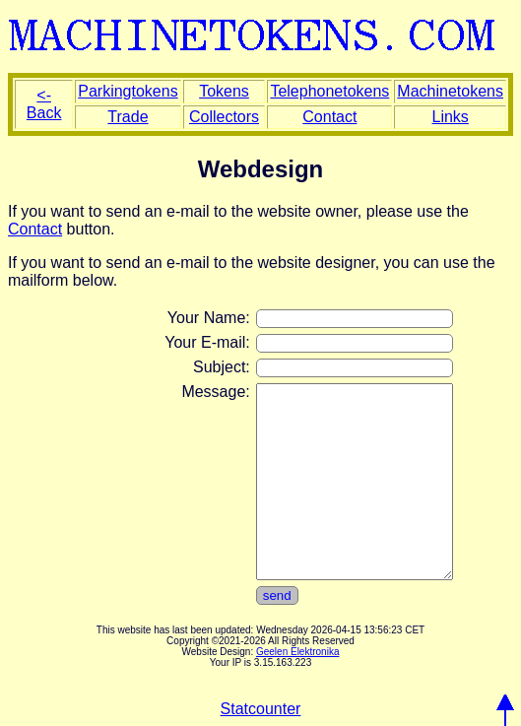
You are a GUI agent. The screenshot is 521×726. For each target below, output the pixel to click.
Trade (127, 116)
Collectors (224, 116)
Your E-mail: (207, 342)
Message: (215, 391)
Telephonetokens (329, 91)
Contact (329, 116)
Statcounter (261, 708)
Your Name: (208, 317)
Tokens (224, 91)
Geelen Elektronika (298, 651)
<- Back (44, 104)
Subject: (221, 367)
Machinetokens (450, 91)
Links (450, 116)
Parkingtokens (127, 91)
